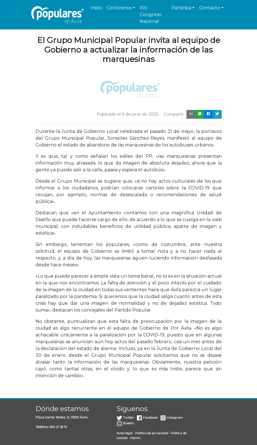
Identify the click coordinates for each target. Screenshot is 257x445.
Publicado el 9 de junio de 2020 (128, 114)
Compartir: (174, 114)
